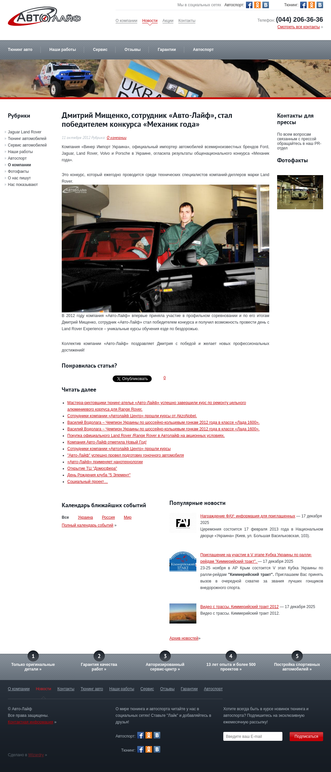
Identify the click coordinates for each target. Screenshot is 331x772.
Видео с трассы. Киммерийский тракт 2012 (239, 606)
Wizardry (36, 755)
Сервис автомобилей (27, 145)
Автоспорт (203, 49)
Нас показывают (23, 184)
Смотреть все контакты (298, 27)
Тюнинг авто (20, 49)
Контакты (186, 20)
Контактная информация (30, 722)
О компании (126, 20)
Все (65, 517)
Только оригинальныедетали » (33, 666)
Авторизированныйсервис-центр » (165, 666)
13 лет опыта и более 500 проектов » (231, 666)
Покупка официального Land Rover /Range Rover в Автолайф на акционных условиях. (146, 435)
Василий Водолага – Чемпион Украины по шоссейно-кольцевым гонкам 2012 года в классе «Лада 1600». (163, 422)
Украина (85, 517)
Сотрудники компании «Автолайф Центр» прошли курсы (119, 448)
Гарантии (167, 49)
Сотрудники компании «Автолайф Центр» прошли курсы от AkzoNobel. (132, 416)
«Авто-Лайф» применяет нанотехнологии (105, 462)
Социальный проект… (87, 481)
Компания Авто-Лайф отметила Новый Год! (106, 442)
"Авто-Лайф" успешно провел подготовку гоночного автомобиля (125, 455)
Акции (168, 20)
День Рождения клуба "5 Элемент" (99, 475)
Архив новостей (183, 638)
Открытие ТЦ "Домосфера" (92, 468)
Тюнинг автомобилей (27, 138)
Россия (108, 517)
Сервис (100, 49)
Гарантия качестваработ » (99, 666)
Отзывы (132, 49)
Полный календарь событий (87, 525)
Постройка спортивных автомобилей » (297, 666)
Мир (127, 517)
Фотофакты (18, 171)
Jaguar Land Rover (24, 132)
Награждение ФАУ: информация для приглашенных (247, 516)
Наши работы (63, 49)
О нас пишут (19, 178)
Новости (149, 20)
